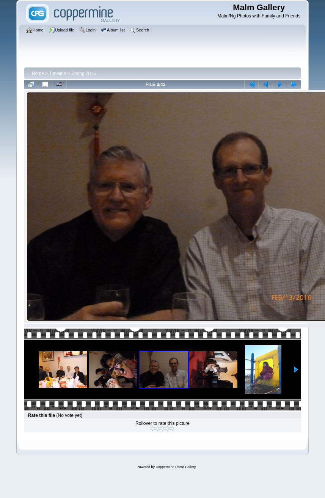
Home (38, 73)
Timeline (57, 73)
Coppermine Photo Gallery (175, 467)
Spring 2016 (83, 73)
